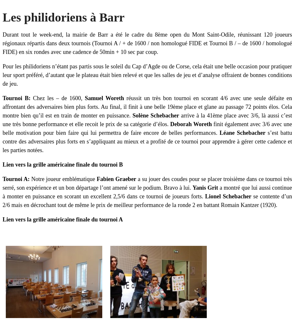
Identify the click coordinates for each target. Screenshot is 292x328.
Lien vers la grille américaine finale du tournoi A (63, 219)
